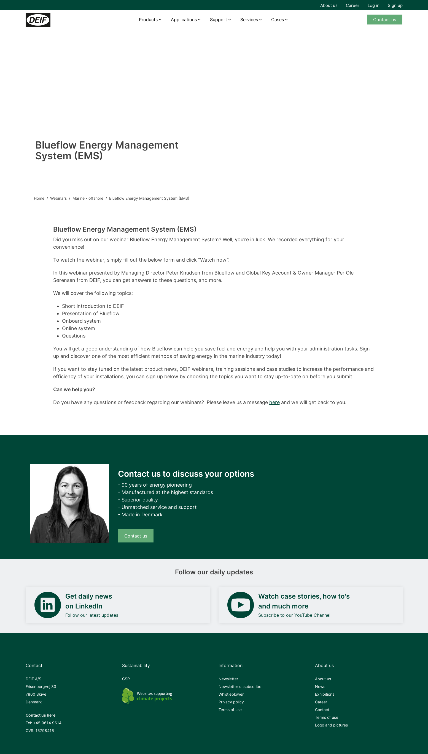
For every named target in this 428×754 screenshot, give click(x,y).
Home (39, 198)
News (320, 686)
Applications (184, 19)
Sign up (395, 5)
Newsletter (228, 678)
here (274, 402)
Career (352, 5)
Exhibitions (324, 694)
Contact (322, 709)
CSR (126, 678)
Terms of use (230, 709)
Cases (277, 19)
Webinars (58, 198)
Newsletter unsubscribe (240, 686)
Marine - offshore (87, 198)
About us (329, 5)
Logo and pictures (331, 725)
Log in (373, 5)
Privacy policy (231, 702)
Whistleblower (231, 694)
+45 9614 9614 (47, 722)
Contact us (384, 19)
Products (148, 19)
